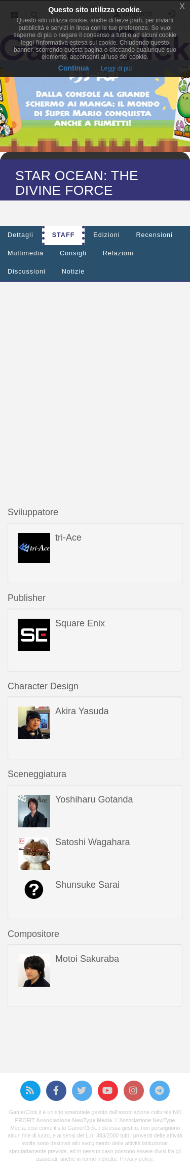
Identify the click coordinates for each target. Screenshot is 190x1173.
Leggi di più (116, 68)
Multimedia (26, 253)
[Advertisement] (95, 384)
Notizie (73, 271)
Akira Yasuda (81, 711)
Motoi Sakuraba (87, 959)
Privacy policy (136, 1159)
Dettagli (20, 235)
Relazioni (118, 253)
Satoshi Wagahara (92, 842)
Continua (73, 68)
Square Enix (80, 623)
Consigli (73, 253)
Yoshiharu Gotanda (94, 799)
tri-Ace (68, 537)
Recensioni (154, 235)
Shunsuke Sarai (87, 885)
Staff (63, 235)
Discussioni (27, 271)
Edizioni (106, 235)
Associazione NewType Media (74, 1120)
